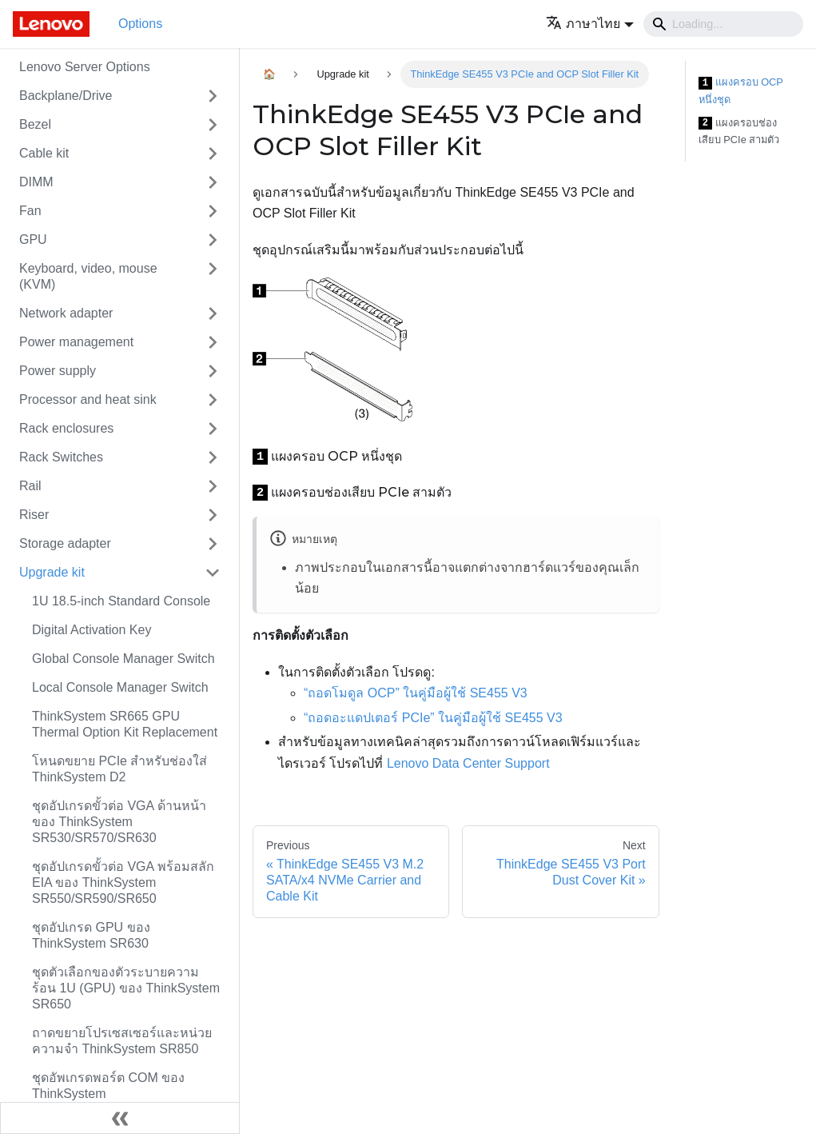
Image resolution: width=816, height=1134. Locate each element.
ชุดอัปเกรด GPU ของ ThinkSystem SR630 (91, 935)
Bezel (35, 124)
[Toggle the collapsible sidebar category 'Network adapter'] (212, 313)
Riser (34, 514)
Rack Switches (61, 457)
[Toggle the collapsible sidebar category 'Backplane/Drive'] (212, 96)
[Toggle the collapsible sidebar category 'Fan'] (212, 211)
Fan (30, 211)
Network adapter (66, 313)
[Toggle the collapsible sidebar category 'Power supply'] (212, 371)
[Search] (723, 24)
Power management (76, 342)
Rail (30, 486)
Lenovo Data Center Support (468, 763)
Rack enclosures (66, 428)
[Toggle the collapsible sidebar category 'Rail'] (212, 486)
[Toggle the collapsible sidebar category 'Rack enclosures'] (212, 428)
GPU (33, 239)
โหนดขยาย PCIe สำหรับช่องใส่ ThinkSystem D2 (119, 769)
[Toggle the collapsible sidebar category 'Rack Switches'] (212, 457)
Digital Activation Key (91, 630)
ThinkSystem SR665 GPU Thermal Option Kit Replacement (124, 724)
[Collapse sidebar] (120, 1118)
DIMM (36, 182)
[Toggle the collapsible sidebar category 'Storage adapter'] (212, 544)
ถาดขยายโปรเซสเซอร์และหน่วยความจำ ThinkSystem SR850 (122, 1041)
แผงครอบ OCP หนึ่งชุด (741, 91)
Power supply (57, 370)
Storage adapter (65, 543)
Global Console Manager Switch (123, 658)
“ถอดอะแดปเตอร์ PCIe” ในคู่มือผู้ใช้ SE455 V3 (433, 718)
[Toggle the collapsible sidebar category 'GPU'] (212, 240)
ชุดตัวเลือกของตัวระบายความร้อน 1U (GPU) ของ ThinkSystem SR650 (126, 988)
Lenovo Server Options (84, 67)
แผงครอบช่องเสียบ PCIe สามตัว (739, 131)
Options (140, 23)
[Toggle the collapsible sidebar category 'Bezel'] (212, 125)
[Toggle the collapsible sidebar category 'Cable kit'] (212, 153)
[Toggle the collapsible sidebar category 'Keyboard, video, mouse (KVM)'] (212, 276)
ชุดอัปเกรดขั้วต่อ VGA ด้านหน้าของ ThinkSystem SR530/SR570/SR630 (119, 822)
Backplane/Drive (66, 95)
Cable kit (44, 153)
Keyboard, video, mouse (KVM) (88, 276)
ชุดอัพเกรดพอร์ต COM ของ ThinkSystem (108, 1085)
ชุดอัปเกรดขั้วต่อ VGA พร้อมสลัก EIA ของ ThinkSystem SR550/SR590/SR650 (123, 882)
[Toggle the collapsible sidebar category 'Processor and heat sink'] (212, 400)
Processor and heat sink (88, 399)
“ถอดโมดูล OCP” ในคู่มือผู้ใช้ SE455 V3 (415, 693)
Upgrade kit (52, 572)
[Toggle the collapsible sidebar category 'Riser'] (212, 515)
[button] (590, 23)
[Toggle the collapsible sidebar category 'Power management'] (212, 342)
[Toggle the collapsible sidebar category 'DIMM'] (212, 182)
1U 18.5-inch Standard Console (121, 601)
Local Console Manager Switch (120, 687)
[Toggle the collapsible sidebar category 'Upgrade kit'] (212, 572)
